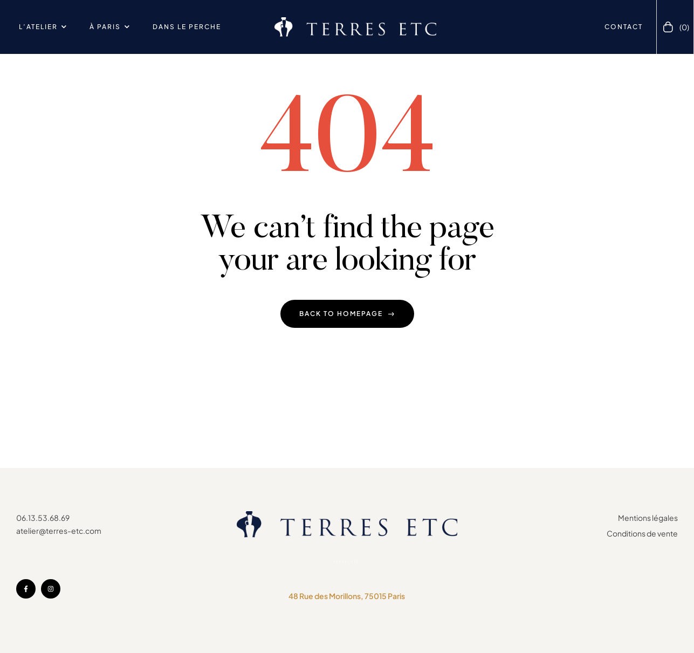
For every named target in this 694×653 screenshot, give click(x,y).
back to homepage (347, 314)
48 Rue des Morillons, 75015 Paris (346, 596)
